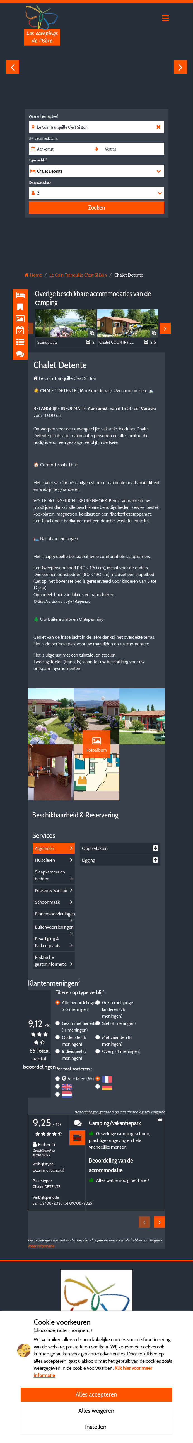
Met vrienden (117, 1040)
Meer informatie (41, 1245)
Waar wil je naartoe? (43, 116)
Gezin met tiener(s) (79, 1026)
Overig (121, 1051)
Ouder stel (74, 1040)
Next (180, 67)
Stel (119, 1023)
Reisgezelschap (40, 182)
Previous (12, 67)
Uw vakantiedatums (43, 138)
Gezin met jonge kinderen (117, 1009)
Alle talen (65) (80, 1078)
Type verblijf (38, 160)
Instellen (96, 1426)
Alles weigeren (96, 1410)
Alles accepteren (96, 1394)
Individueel (74, 1054)
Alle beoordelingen (80, 1006)
